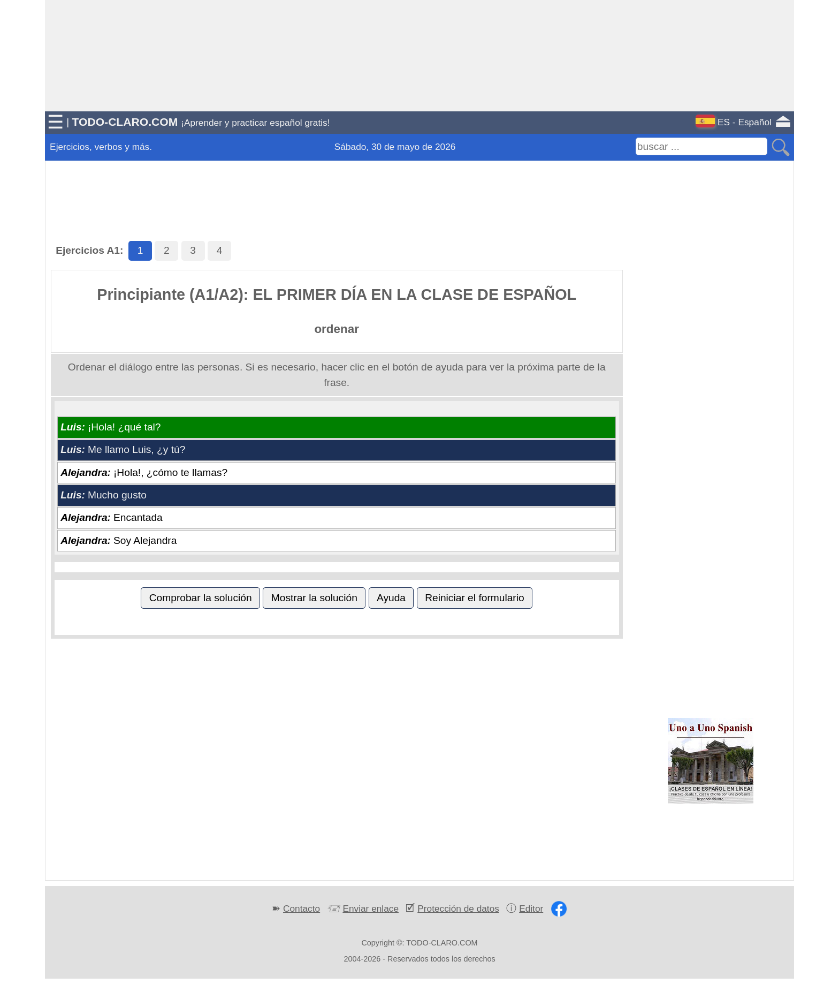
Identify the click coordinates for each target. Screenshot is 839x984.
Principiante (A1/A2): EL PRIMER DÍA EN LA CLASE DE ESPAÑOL (336, 294)
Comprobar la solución (200, 597)
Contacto (301, 908)
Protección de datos (458, 908)
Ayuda (391, 597)
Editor (531, 908)
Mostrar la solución (314, 597)
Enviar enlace (370, 908)
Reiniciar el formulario (474, 597)
